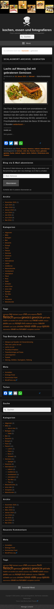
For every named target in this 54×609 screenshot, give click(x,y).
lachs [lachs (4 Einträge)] (17, 320)
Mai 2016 (8, 220)
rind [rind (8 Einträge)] (23, 323)
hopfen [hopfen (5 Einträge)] (5, 320)
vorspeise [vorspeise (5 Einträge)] (30, 329)
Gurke (12, 153)
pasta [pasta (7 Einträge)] (5, 323)
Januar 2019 (9, 210)
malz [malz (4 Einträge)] (30, 320)
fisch (38, 151)
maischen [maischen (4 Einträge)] (26, 320)
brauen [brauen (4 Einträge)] (21, 314)
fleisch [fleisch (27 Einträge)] (8, 317)
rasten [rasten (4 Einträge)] (10, 323)
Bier (6, 240)
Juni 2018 (8, 212)
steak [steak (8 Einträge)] (13, 329)
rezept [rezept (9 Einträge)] (18, 323)
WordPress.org (11, 380)
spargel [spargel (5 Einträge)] (39, 326)
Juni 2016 (8, 217)
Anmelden (8, 372)
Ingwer (23, 153)
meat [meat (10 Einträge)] (35, 320)
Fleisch (7, 250)
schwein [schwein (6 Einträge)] (6, 326)
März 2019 (8, 207)
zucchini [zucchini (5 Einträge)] (37, 329)
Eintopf (7, 245)
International (45, 149)
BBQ (6, 235)
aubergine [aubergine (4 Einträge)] (6, 314)
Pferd (7, 276)
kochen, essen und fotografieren (27, 30)
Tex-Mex (8, 294)
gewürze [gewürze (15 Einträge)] (37, 317)
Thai (6, 297)
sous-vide (8, 289)
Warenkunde (9, 302)
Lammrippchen (10, 355)
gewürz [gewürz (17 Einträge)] (26, 317)
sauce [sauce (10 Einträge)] (41, 323)
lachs (28, 153)
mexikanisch (9, 271)
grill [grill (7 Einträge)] (44, 318)
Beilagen (8, 238)
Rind (6, 279)
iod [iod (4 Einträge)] (9, 320)
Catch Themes (33, 601)
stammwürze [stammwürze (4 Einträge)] (6, 329)
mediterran (8, 266)
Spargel (7, 291)
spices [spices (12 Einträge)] (45, 326)
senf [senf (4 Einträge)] (11, 326)
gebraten (44, 151)
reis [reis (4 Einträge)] (13, 323)
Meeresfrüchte (10, 268)
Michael (32, 76)
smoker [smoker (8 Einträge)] (20, 326)
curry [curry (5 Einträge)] (29, 314)
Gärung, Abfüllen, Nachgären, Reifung (18, 360)
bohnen (19, 151)
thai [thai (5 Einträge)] (17, 329)
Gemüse (24, 149)
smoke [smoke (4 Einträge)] (15, 326)
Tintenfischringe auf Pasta (14, 352)
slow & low (8, 286)
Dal (28, 151)
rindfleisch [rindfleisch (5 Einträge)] (28, 323)
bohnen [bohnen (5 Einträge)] (15, 314)
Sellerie (33, 153)
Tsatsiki (7, 357)
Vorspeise (8, 299)
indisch (37, 149)
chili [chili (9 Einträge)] (25, 314)
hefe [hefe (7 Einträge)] (48, 318)
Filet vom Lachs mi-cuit (13, 344)
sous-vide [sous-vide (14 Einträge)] (30, 326)
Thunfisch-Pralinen (11, 350)
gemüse (6, 153)
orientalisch (9, 273)
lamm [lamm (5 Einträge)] (21, 320)
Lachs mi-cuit (9, 347)
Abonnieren (11, 183)
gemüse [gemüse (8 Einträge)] (17, 317)
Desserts (8, 243)
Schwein (8, 284)
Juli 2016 (8, 215)
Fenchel (32, 151)
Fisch (18, 149)
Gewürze (31, 149)
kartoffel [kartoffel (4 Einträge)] (12, 320)
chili (24, 151)
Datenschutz (27, 598)
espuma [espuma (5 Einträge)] (34, 314)
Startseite (25, 51)
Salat (7, 281)
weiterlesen (19, 124)
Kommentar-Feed (11, 377)
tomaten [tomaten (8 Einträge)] (23, 329)
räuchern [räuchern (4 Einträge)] (35, 323)
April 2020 (8, 205)
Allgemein (8, 232)
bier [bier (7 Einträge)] (10, 314)
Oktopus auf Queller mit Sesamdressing (19, 342)
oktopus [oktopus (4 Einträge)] (46, 320)
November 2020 (10, 202)
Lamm (7, 263)
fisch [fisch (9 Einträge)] (39, 314)
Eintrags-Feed (10, 375)
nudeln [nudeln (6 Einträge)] (40, 320)
